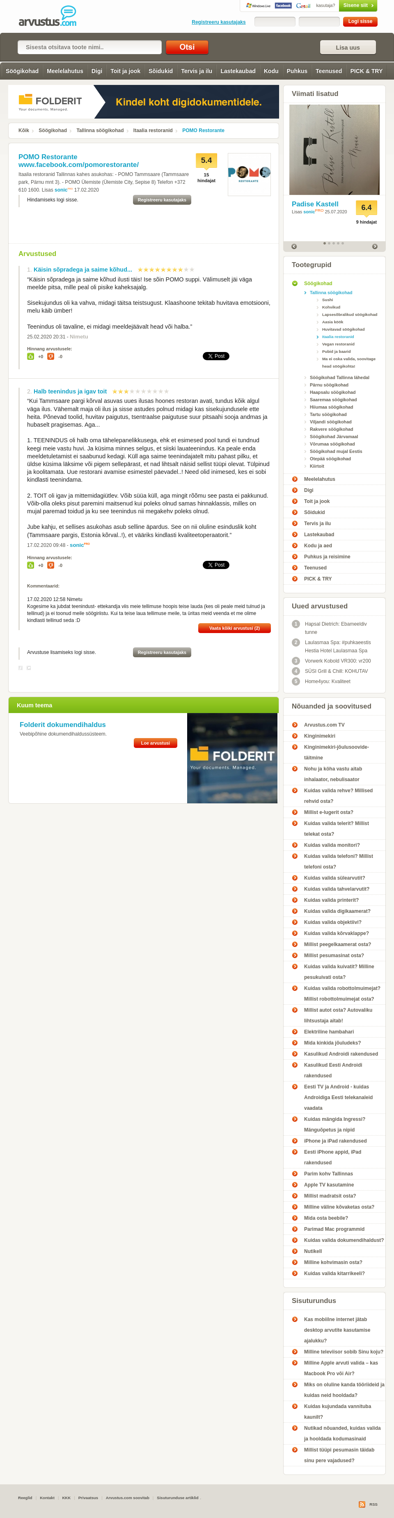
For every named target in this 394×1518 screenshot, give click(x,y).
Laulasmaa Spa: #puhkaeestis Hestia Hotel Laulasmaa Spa (331, 646)
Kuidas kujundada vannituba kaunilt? (337, 1412)
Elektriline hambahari (329, 1032)
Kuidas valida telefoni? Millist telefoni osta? (338, 861)
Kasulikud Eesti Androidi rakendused (333, 1070)
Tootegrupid (312, 265)
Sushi (327, 299)
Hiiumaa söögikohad (331, 407)
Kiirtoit (317, 466)
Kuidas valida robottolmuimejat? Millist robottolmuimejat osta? (342, 993)
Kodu (271, 71)
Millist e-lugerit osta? (328, 812)
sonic (61, 190)
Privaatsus (88, 1497)
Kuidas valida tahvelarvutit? (336, 889)
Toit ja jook (125, 71)
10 (192, 269)
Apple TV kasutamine (329, 1185)
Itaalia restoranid (153, 130)
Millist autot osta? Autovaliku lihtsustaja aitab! (338, 1015)
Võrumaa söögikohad (332, 443)
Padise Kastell (315, 204)
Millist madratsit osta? (330, 1196)
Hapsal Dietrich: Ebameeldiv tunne (329, 627)
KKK (66, 1497)
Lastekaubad (238, 71)
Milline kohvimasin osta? (333, 1262)
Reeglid (25, 1497)
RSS (373, 1504)
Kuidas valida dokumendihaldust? (344, 1240)
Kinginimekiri (319, 736)
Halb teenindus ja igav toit (70, 391)
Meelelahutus (65, 71)
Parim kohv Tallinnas (328, 1174)
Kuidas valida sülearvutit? (334, 878)
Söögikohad (22, 71)
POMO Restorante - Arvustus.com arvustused (53, 16)
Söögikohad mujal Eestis (336, 451)
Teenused (329, 71)
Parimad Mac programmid (334, 1229)
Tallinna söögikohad (100, 130)
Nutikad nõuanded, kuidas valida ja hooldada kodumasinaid (342, 1433)
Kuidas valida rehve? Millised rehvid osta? (338, 796)
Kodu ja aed (318, 546)
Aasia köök (332, 322)
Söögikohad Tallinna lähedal (339, 377)
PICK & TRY (366, 71)
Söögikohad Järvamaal (334, 436)
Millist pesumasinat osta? (334, 955)
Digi (97, 71)
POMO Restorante (203, 130)
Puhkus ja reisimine (327, 557)
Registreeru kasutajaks (218, 22)
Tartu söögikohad (328, 414)
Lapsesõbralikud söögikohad (349, 314)
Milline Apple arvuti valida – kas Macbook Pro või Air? (341, 1368)
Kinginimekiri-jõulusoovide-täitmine (336, 752)
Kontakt (47, 1497)
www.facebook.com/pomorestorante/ (78, 165)
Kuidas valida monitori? (332, 845)
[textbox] (90, 47)
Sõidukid (161, 71)
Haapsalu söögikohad (333, 392)
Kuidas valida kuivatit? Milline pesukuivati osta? (339, 972)
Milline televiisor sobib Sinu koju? (343, 1352)
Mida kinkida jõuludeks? (332, 1043)
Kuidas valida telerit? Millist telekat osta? (336, 829)
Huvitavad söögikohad (343, 329)
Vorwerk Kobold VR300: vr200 (331, 661)
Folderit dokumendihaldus (63, 725)
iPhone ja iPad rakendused (335, 1141)
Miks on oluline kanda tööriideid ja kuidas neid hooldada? (344, 1390)
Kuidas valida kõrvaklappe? (336, 933)
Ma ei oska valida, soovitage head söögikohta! (349, 362)
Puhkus (297, 71)
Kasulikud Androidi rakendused (341, 1054)
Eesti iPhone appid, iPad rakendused (332, 1157)
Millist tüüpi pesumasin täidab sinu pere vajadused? (339, 1455)
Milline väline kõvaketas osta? (339, 1207)
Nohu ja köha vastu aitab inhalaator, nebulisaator (333, 774)
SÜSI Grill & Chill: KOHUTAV (330, 671)
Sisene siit (341, 5)
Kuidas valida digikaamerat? (337, 911)
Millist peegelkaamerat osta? (337, 944)
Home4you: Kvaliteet (321, 681)
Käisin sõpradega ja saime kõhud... (83, 269)
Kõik (23, 130)
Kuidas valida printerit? (331, 900)
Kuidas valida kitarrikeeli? (334, 1273)
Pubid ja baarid (336, 351)
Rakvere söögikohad (331, 429)
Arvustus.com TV (324, 725)
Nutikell (313, 1251)
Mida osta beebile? (326, 1218)
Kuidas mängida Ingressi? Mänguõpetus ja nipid (334, 1124)
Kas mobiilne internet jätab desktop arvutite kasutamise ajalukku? (337, 1330)
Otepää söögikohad (330, 458)
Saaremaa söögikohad (333, 399)
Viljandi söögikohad (331, 421)
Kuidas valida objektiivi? (333, 922)
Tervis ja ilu (196, 71)
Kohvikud (331, 307)
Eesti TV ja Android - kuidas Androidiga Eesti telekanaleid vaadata (338, 1097)
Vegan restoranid (338, 344)
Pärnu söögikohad (329, 384)
